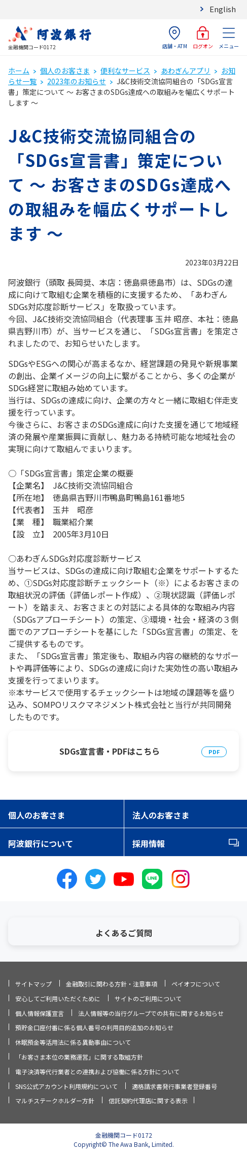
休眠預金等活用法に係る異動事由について (73, 1042)
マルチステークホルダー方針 (54, 1100)
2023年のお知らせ (76, 81)
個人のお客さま (65, 70)
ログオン (203, 38)
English (222, 9)
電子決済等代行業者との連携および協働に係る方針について (97, 1071)
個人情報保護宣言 (39, 1013)
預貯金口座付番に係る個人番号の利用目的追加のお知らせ (94, 1027)
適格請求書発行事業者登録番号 (174, 1086)
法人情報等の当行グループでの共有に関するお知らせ (151, 1013)
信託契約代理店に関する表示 (148, 1100)
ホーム (18, 70)
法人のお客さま (160, 815)
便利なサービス (125, 70)
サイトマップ (33, 983)
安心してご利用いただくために (57, 998)
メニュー (229, 38)
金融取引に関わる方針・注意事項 (111, 983)
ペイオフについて (195, 983)
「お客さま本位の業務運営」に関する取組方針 (79, 1056)
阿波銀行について (40, 843)
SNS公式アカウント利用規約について (66, 1086)
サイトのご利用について (148, 998)
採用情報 (148, 843)
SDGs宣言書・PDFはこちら (109, 751)
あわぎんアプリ (185, 70)
